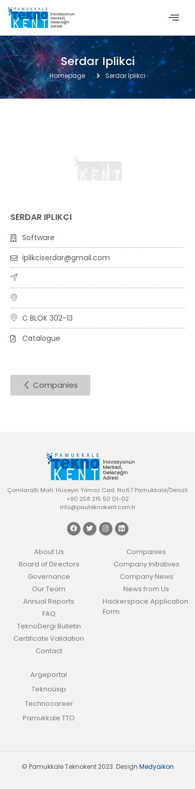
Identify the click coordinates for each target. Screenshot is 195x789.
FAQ (49, 614)
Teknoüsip (48, 689)
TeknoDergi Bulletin (49, 626)
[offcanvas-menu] (174, 18)
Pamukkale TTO (49, 718)
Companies (146, 552)
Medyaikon (156, 766)
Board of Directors (49, 564)
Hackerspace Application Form (145, 606)
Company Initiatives (146, 564)
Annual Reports (48, 601)
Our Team (49, 589)
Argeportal (48, 675)
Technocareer (49, 703)
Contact (49, 651)
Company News (146, 576)
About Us (49, 552)
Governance (49, 576)
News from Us (146, 589)
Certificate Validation (48, 638)
